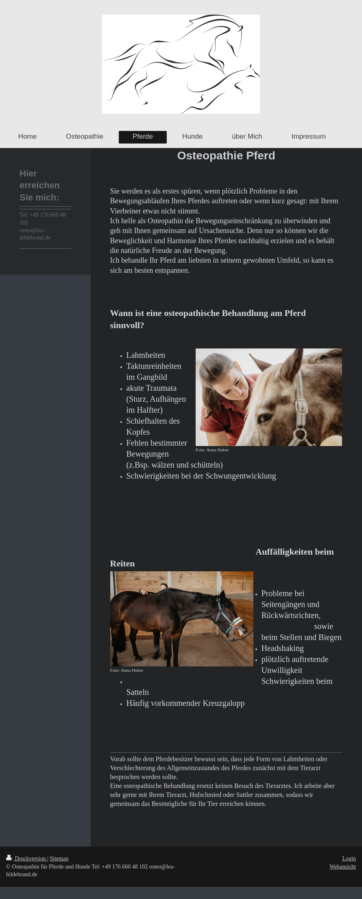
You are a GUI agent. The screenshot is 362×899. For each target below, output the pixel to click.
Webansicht (342, 867)
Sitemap (59, 858)
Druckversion (26, 858)
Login (349, 858)
